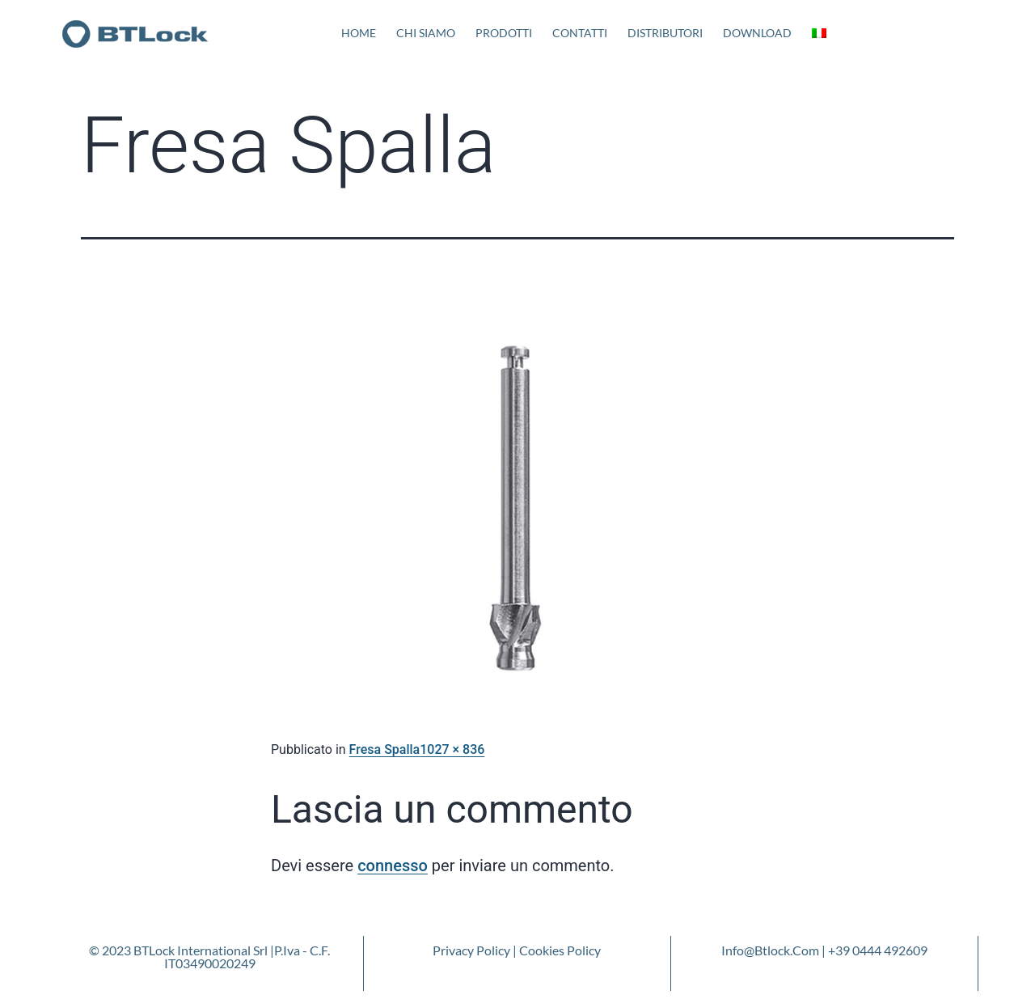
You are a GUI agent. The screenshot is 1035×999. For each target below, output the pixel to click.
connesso (392, 865)
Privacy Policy (471, 950)
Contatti (579, 33)
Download (757, 33)
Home (358, 33)
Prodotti (503, 33)
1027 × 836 (452, 749)
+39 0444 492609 (877, 950)
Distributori (665, 33)
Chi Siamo (425, 33)
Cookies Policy (560, 950)
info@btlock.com (770, 950)
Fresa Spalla (384, 749)
